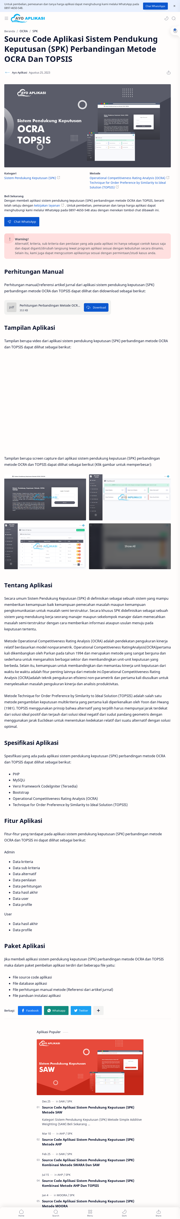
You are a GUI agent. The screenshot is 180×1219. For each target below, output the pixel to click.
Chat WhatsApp (21, 222)
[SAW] (63, 1101)
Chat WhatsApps (155, 6)
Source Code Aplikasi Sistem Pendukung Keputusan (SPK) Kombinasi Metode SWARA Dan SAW (88, 1162)
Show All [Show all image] (130, 546)
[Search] (173, 18)
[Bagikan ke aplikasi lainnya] (98, 1010)
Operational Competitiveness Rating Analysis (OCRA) (127, 178)
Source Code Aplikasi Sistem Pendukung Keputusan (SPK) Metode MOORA (88, 1203)
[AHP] (63, 1133)
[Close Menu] (174, 6)
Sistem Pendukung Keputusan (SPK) (30, 178)
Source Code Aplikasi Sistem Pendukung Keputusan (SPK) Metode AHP (88, 1142)
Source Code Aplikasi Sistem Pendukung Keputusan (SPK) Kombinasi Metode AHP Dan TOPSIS (88, 1183)
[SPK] (69, 1101)
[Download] (96, 307)
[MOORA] (63, 1195)
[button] (166, 18)
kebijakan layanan (47, 205)
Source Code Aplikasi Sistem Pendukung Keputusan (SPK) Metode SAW (88, 1109)
